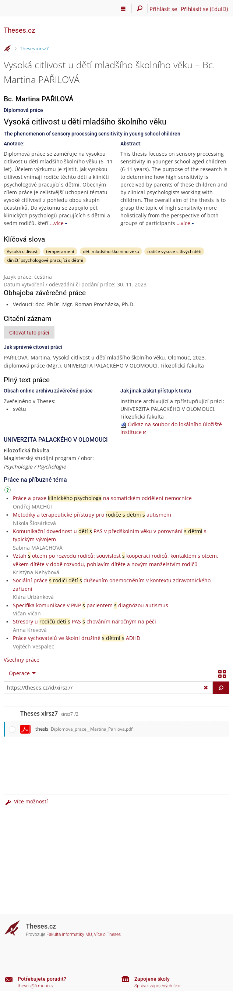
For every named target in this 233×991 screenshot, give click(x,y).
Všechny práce (21, 659)
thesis (84, 729)
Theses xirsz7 (34, 48)
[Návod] (8, 491)
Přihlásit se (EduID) (204, 8)
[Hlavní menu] (123, 8)
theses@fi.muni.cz (36, 985)
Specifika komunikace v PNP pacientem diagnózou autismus (90, 605)
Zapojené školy (152, 979)
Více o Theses (107, 934)
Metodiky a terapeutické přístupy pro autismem (92, 514)
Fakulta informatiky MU (69, 934)
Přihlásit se (163, 8)
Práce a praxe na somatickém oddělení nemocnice (102, 498)
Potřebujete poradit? (42, 979)
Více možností (26, 801)
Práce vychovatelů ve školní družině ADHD (76, 637)
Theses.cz (19, 30)
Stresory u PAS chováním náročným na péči (84, 621)
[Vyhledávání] (139, 8)
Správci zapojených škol (157, 985)
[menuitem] (21, 673)
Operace (19, 673)
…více (57, 223)
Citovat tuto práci (29, 333)
